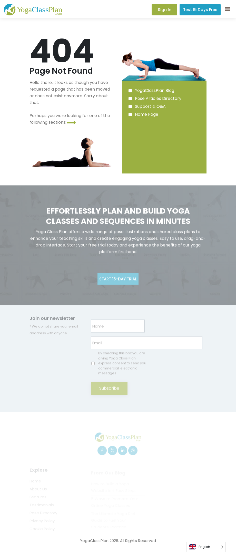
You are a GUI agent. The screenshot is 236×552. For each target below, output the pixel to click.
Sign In (164, 10)
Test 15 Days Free (200, 9)
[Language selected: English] (206, 547)
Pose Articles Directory (158, 98)
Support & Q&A (150, 106)
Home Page (146, 114)
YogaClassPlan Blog (154, 90)
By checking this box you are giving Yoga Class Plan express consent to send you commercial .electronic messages (122, 372)
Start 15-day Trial (118, 288)
